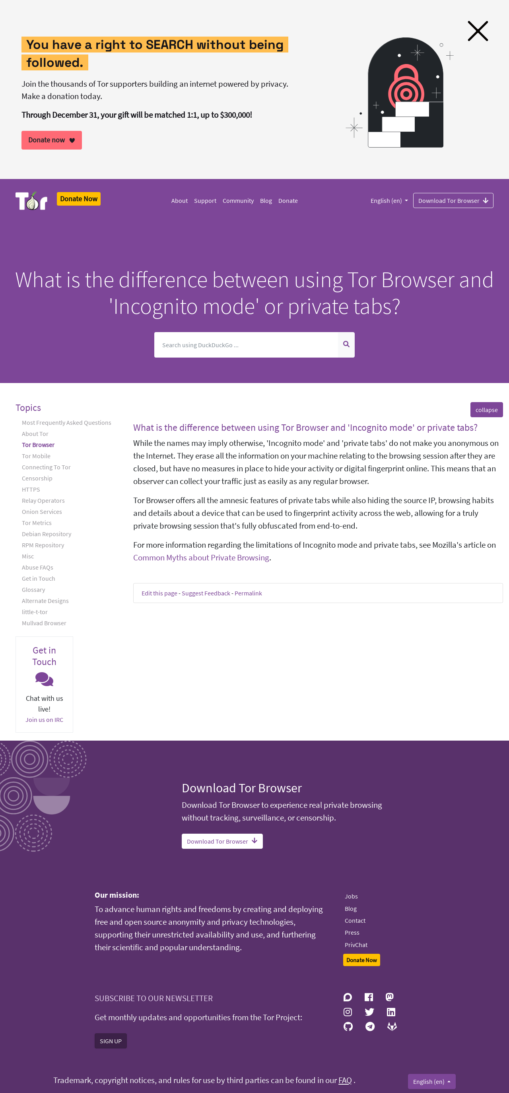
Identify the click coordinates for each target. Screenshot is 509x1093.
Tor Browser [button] (38, 445)
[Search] (246, 345)
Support (205, 200)
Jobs (351, 896)
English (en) (387, 200)
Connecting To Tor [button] (46, 467)
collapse (487, 410)
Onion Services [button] (42, 511)
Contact (355, 920)
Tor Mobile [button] (36, 456)
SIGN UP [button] (111, 1041)
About (179, 200)
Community (238, 200)
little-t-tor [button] (35, 612)
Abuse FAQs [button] (37, 567)
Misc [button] (28, 556)
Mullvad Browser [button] (44, 623)
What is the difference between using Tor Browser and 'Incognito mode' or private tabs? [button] (305, 427)
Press (352, 932)
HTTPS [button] (31, 489)
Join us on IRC (44, 719)
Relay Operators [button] (43, 500)
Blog (266, 200)
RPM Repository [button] (43, 545)
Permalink (248, 593)
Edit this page (159, 593)
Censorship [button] (37, 478)
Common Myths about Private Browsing (201, 557)
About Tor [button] (35, 434)
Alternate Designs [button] (45, 601)
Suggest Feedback (206, 593)
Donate (288, 200)
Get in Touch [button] (38, 578)
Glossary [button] (33, 589)
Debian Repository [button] (46, 534)
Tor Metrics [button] (37, 523)
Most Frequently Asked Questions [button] (66, 422)
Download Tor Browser (453, 200)
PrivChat (356, 945)
